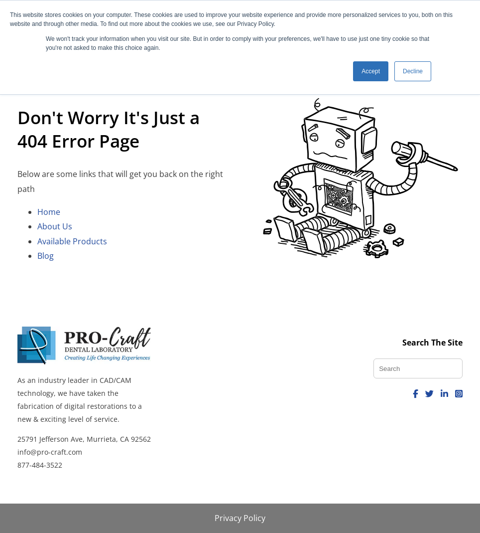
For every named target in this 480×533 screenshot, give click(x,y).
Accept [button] (370, 71)
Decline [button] (413, 71)
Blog (45, 255)
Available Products (72, 241)
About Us (54, 226)
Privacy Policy (240, 518)
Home (48, 211)
